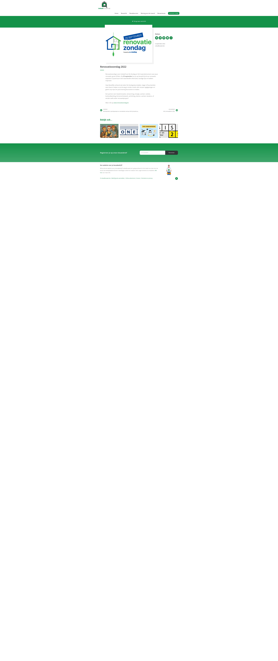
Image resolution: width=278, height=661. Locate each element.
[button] (173, 13)
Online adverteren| (131, 178)
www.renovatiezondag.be (122, 103)
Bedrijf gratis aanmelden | (119, 178)
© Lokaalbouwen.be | (105, 178)
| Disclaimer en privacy (146, 178)
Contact (138, 178)
